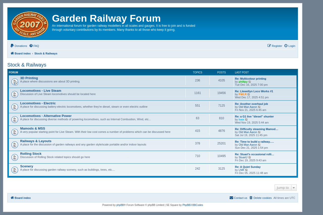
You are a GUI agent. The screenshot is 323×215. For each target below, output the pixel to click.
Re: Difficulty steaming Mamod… (256, 129)
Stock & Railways (26, 65)
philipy (243, 81)
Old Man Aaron (248, 106)
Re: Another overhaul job (251, 103)
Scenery (26, 166)
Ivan (241, 119)
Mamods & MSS (32, 128)
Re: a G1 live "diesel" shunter (254, 116)
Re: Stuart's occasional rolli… (254, 154)
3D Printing (29, 78)
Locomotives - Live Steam (40, 91)
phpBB (120, 205)
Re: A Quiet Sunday (248, 166)
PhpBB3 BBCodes (192, 205)
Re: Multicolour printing (250, 78)
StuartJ (243, 157)
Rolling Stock (30, 154)
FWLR (243, 94)
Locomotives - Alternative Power (46, 116)
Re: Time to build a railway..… (254, 141)
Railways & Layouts (35, 141)
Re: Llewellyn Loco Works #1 (254, 91)
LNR (241, 169)
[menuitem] (18, 46)
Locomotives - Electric (38, 103)
